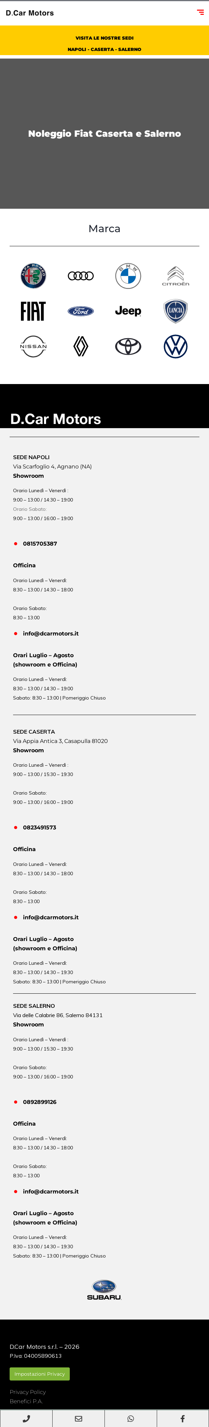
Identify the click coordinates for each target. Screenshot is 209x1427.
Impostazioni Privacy (39, 1374)
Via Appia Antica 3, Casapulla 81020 (60, 741)
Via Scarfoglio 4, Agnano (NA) (52, 466)
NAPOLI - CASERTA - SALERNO (104, 49)
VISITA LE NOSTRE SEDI (105, 38)
